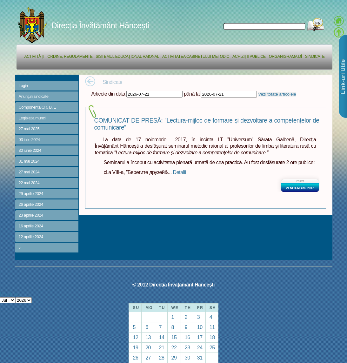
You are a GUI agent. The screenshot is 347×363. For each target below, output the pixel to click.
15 (174, 337)
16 (187, 337)
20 (148, 347)
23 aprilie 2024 (31, 215)
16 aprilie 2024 (31, 226)
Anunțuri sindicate (34, 96)
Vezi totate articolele (277, 94)
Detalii (179, 172)
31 (200, 357)
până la (191, 94)
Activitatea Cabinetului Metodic (195, 56)
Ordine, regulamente (69, 56)
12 (135, 337)
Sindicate (315, 56)
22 (174, 347)
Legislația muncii (32, 118)
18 (212, 337)
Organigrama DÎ (285, 56)
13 (148, 337)
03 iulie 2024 (29, 139)
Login (23, 85)
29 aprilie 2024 (31, 193)
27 (148, 357)
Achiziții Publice (249, 56)
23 (187, 347)
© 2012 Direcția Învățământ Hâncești (173, 284)
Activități (34, 56)
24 (200, 347)
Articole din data (108, 94)
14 (161, 337)
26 (135, 357)
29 (174, 357)
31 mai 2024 (29, 161)
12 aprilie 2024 (31, 236)
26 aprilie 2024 (31, 204)
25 (212, 347)
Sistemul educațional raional (127, 56)
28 (161, 357)
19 (135, 347)
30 (187, 357)
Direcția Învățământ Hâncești (100, 25)
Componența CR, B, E (38, 107)
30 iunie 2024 (30, 150)
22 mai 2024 (29, 182)
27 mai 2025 (29, 128)
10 (200, 327)
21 (161, 347)
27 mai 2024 (29, 172)
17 (200, 337)
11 (212, 327)
